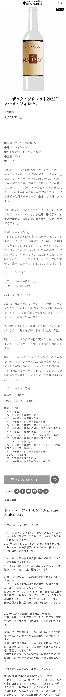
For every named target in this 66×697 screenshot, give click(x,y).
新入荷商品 (30, 458)
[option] (33, 49)
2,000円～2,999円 (16, 454)
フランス (45, 424)
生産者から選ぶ (32, 418)
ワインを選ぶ (14, 411)
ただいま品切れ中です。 (28, 479)
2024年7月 (44, 461)
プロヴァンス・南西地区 (20, 441)
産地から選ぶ (31, 414)
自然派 (56, 428)
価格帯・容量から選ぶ (35, 421)
